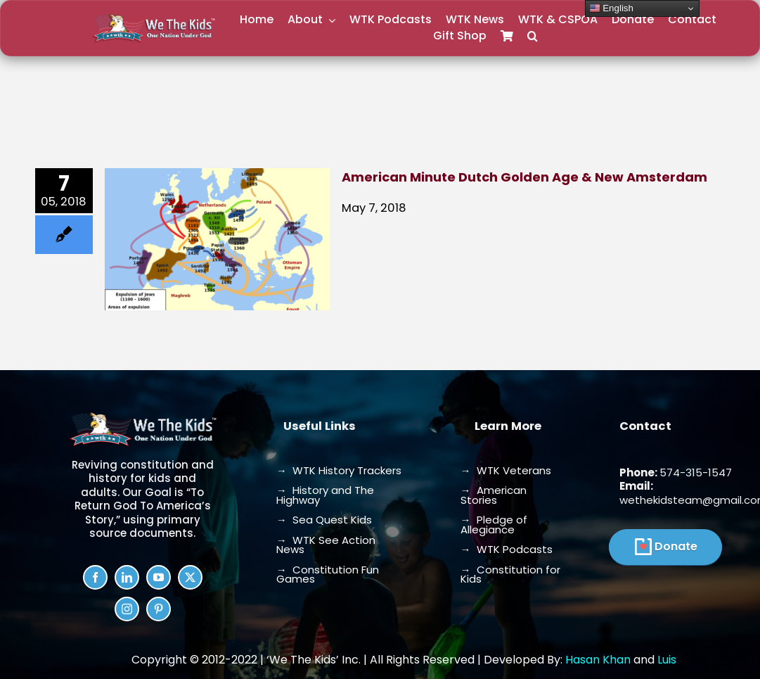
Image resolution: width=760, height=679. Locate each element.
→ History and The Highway (325, 495)
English (611, 8)
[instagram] (127, 609)
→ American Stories (493, 495)
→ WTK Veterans (505, 470)
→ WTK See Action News (325, 545)
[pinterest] (158, 609)
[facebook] (95, 577)
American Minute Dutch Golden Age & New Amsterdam (524, 177)
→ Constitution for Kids (510, 574)
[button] (532, 36)
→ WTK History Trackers (338, 470)
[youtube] (158, 577)
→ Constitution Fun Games (327, 574)
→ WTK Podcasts (506, 549)
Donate (676, 546)
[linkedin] (127, 577)
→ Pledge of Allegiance (493, 524)
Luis (666, 660)
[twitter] (190, 577)
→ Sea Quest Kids (324, 519)
